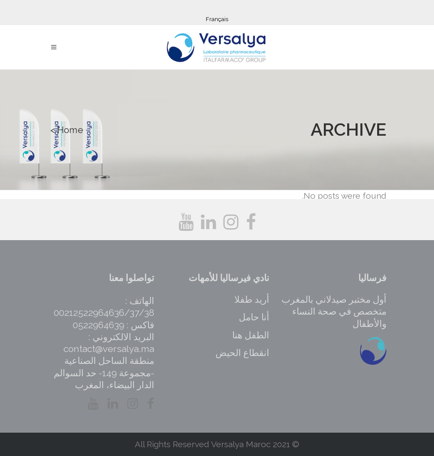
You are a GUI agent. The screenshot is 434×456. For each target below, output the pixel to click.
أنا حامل (254, 317)
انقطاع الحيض (242, 352)
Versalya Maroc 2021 (250, 444)
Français (217, 19)
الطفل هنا (250, 335)
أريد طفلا (251, 299)
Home (70, 129)
